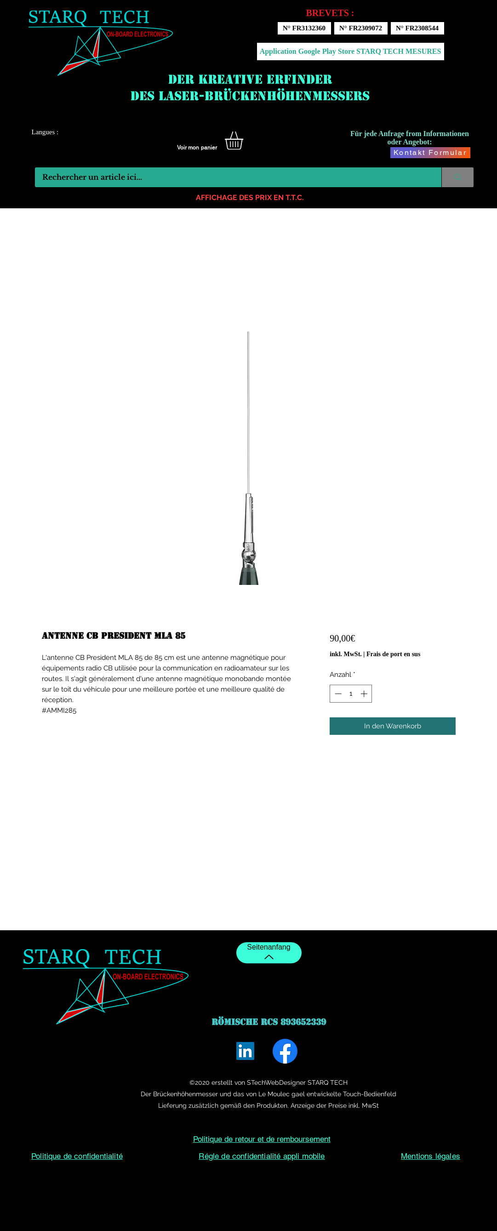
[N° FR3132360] (304, 28)
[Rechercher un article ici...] (232, 177)
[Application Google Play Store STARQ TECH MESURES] (351, 51)
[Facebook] (285, 1051)
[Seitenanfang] (269, 952)
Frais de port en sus (393, 654)
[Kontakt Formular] (430, 152)
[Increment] (365, 693)
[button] (244, 141)
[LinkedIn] (245, 1051)
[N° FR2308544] (417, 28)
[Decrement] (337, 693)
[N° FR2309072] (361, 28)
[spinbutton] (351, 693)
